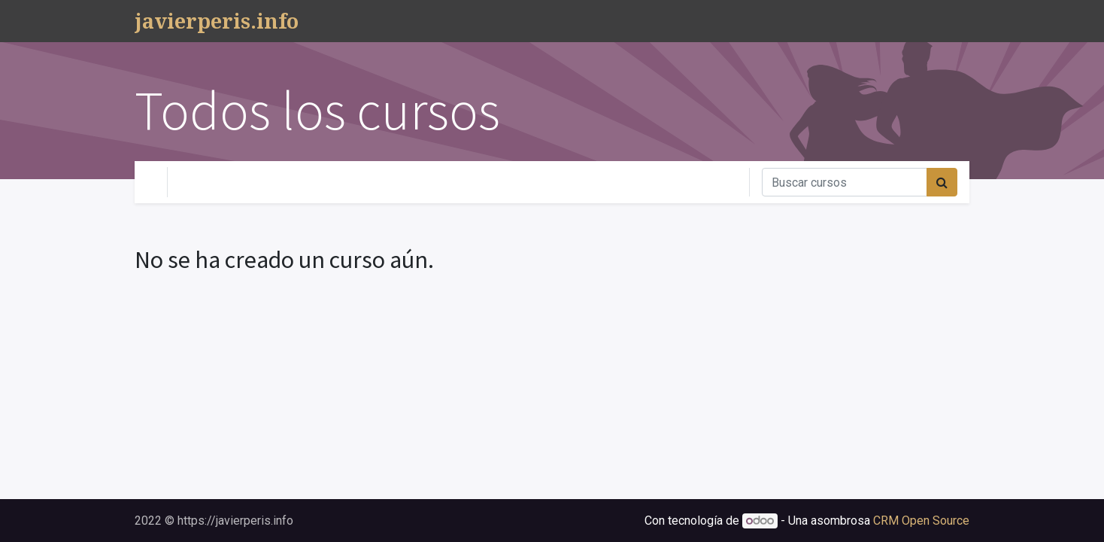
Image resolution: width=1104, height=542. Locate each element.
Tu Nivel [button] (210, 182)
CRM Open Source (921, 520)
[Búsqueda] (942, 182)
